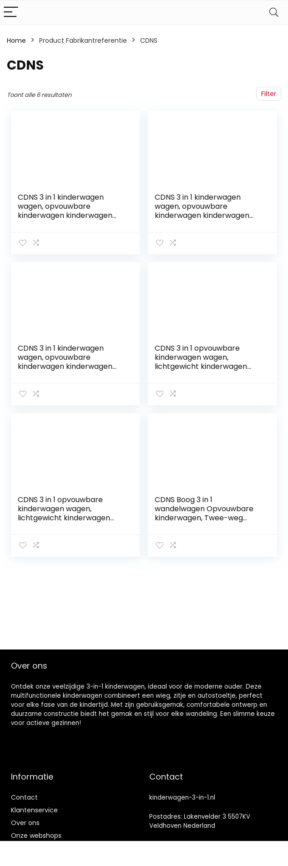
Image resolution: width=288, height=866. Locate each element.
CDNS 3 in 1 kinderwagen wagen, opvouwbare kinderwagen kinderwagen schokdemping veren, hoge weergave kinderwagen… (66, 365)
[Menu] (11, 12)
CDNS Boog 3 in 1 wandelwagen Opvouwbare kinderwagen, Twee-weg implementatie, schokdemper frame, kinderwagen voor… (208, 516)
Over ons (25, 822)
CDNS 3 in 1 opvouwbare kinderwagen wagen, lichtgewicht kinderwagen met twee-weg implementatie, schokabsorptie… (201, 370)
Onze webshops (36, 835)
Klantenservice (34, 810)
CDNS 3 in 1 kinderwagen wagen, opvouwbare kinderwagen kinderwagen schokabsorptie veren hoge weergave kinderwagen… (204, 215)
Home (16, 40)
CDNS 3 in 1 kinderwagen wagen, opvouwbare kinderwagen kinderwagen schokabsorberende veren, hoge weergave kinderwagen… (72, 215)
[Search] (274, 12)
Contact (24, 797)
